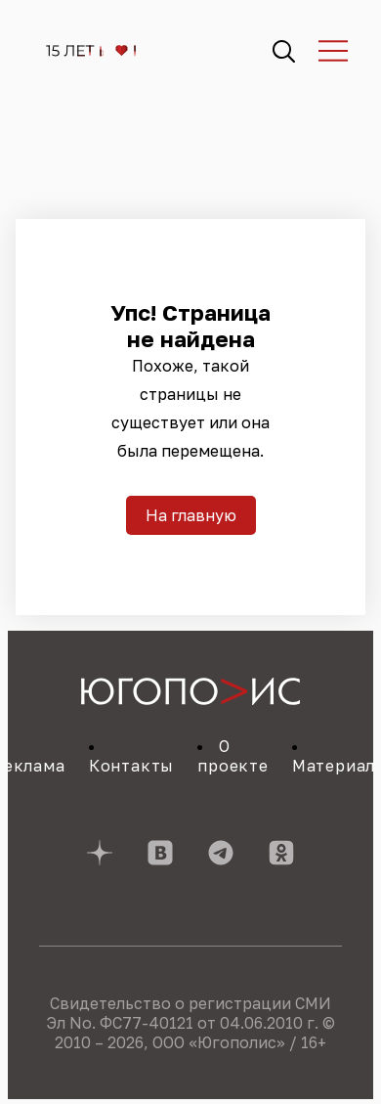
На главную (191, 515)
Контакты (131, 765)
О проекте (233, 755)
